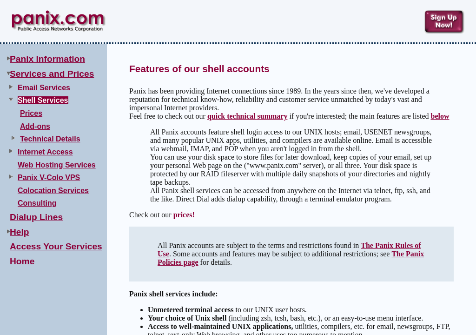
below (439, 116)
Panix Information (47, 59)
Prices (31, 113)
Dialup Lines (36, 217)
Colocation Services (53, 190)
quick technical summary (247, 116)
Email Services (44, 88)
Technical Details (50, 139)
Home (22, 261)
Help (19, 232)
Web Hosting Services (57, 165)
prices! (184, 215)
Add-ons (35, 126)
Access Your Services (56, 246)
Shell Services (43, 100)
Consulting (37, 203)
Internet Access (45, 152)
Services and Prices (52, 74)
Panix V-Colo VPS (49, 177)
